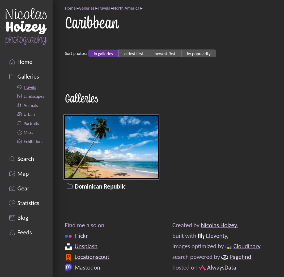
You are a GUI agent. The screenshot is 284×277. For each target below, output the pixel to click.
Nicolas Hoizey (218, 225)
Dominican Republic (100, 186)
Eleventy (216, 235)
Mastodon (87, 267)
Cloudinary (247, 246)
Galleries (87, 8)
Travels (104, 8)
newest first (165, 53)
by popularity (198, 53)
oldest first (133, 53)
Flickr (81, 235)
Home (70, 8)
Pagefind (240, 256)
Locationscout (92, 256)
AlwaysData (221, 267)
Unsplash (86, 246)
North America (126, 8)
